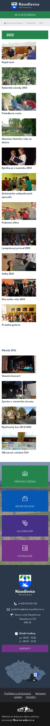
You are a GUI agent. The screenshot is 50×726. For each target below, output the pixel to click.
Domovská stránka (13, 23)
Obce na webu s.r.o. (24, 720)
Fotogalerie (31, 23)
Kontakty (25, 648)
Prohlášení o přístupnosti (17, 693)
